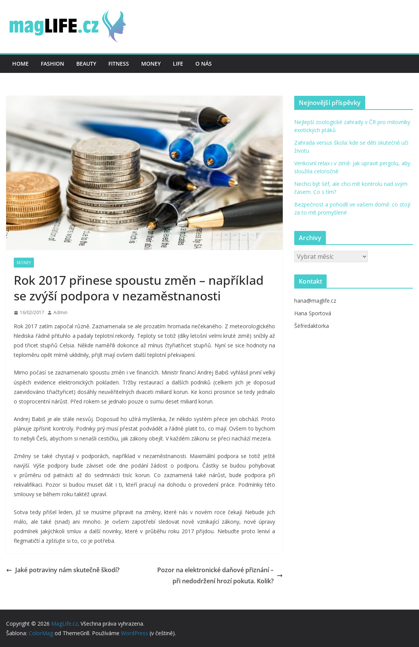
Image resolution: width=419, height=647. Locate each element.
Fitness (118, 63)
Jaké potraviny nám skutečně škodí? (62, 570)
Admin (60, 312)
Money (151, 63)
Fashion (52, 63)
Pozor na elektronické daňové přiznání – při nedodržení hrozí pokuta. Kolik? (220, 575)
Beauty (86, 63)
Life (178, 63)
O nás (203, 63)
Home (20, 63)
